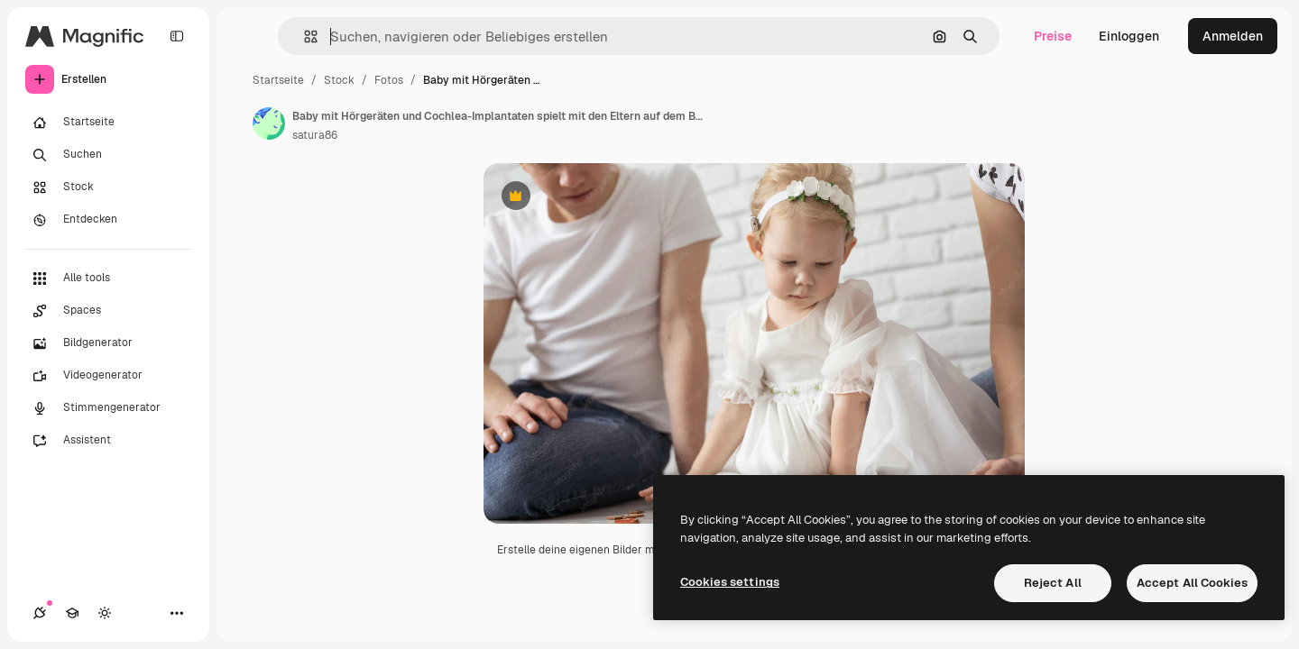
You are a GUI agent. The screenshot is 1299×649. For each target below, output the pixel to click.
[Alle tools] (108, 278)
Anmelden (1232, 36)
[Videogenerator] (108, 375)
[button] (303, 36)
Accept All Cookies (1192, 582)
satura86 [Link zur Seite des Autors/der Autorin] (314, 135)
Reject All (1053, 582)
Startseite (278, 80)
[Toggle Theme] (104, 613)
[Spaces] (108, 311)
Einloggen (1129, 36)
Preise (1053, 36)
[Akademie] (72, 613)
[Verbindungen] (39, 613)
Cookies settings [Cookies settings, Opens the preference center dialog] (729, 582)
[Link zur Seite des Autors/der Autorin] (269, 123)
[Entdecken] (108, 220)
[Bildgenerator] (108, 343)
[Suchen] (108, 155)
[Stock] (108, 187)
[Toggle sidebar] (176, 36)
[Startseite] (108, 122)
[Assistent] (108, 440)
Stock (339, 80)
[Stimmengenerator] (108, 408)
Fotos (388, 80)
